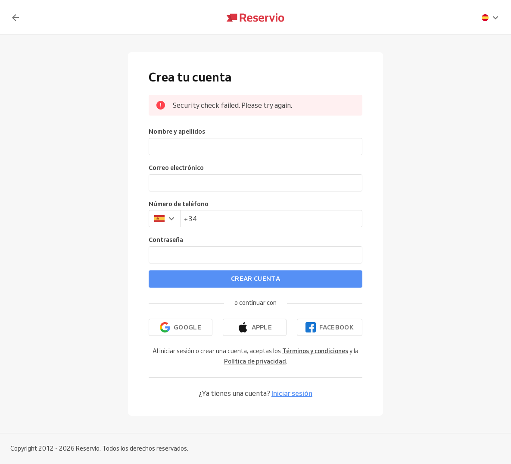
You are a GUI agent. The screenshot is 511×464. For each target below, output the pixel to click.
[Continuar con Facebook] (329, 327)
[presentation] (490, 17)
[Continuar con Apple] (255, 327)
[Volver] (15, 18)
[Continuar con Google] (180, 327)
